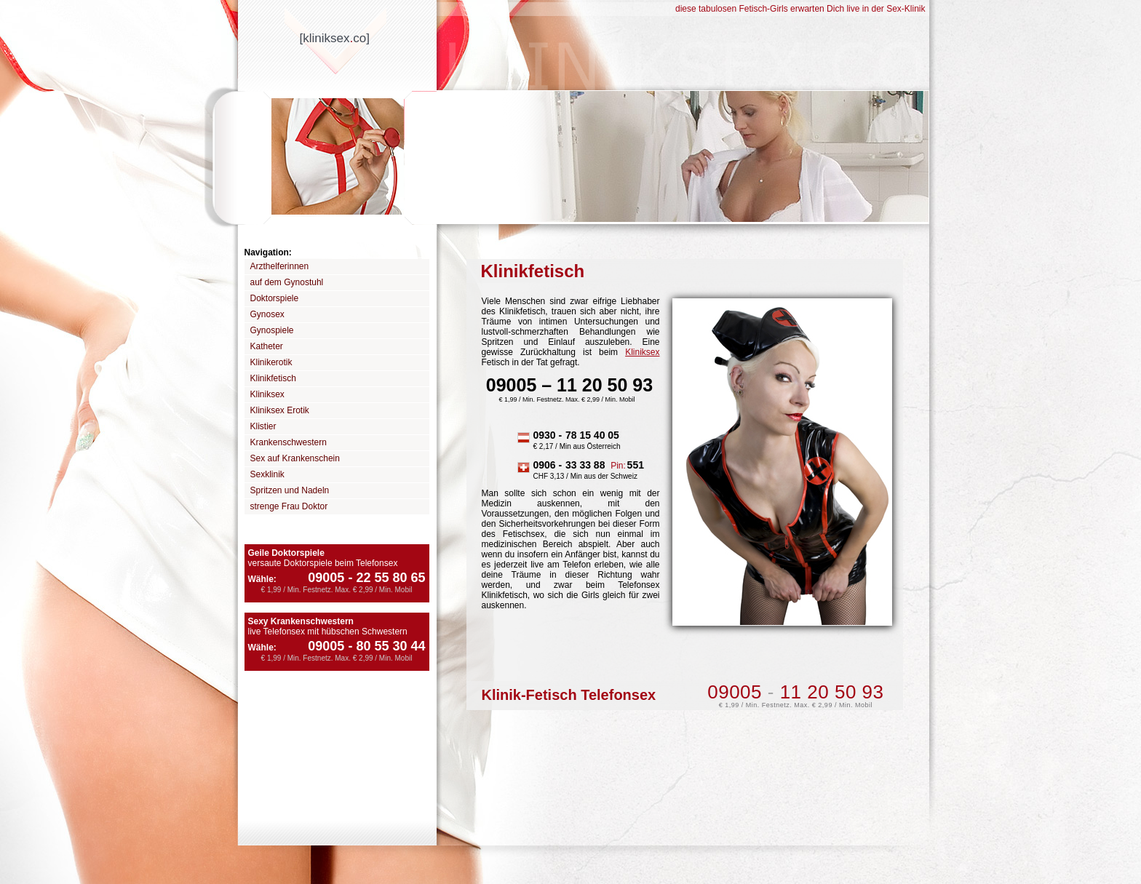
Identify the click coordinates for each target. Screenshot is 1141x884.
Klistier (263, 426)
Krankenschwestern (288, 442)
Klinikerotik (271, 362)
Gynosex (267, 314)
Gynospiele (272, 330)
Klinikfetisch (273, 378)
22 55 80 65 (384, 577)
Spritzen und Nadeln (290, 490)
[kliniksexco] (335, 38)
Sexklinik (267, 474)
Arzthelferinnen (279, 266)
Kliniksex (267, 394)
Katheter (266, 346)
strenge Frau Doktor (289, 506)
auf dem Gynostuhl (287, 282)
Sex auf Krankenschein (295, 458)
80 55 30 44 (384, 646)
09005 (326, 577)
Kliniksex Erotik (279, 410)
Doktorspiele (274, 298)
